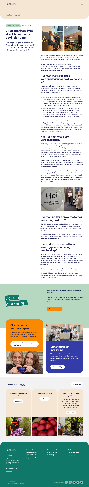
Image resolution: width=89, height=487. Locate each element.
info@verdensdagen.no (12, 468)
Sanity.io (23, 483)
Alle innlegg (77, 384)
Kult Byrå (12, 481)
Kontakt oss (72, 456)
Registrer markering (32, 458)
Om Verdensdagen (74, 452)
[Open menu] (82, 4)
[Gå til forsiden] (11, 4)
